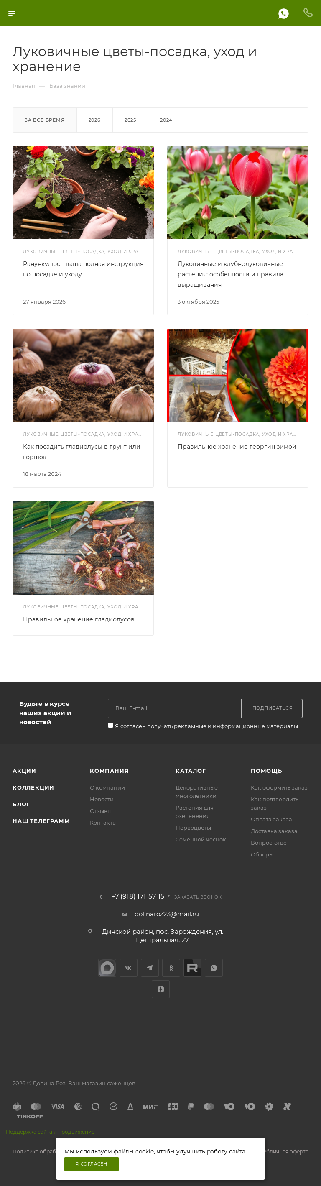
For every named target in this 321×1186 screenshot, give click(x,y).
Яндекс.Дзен (161, 989)
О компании (107, 787)
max (107, 968)
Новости (102, 799)
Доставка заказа (274, 831)
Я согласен (91, 1164)
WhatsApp (214, 968)
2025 (130, 120)
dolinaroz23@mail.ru (167, 914)
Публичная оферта (283, 1151)
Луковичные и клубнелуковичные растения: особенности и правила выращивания (230, 274)
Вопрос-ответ (270, 842)
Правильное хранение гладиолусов (79, 619)
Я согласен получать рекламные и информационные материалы (206, 726)
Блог (21, 804)
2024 (166, 120)
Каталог (191, 770)
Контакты (103, 822)
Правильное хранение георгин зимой (237, 446)
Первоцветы (193, 827)
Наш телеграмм (41, 821)
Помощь (266, 770)
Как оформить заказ (279, 787)
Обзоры (262, 854)
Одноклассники (171, 968)
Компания (109, 770)
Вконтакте (129, 968)
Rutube (192, 968)
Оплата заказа (271, 819)
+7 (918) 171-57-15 (137, 896)
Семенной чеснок (201, 839)
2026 (95, 120)
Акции (24, 770)
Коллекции (33, 787)
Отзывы (101, 811)
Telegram (150, 968)
